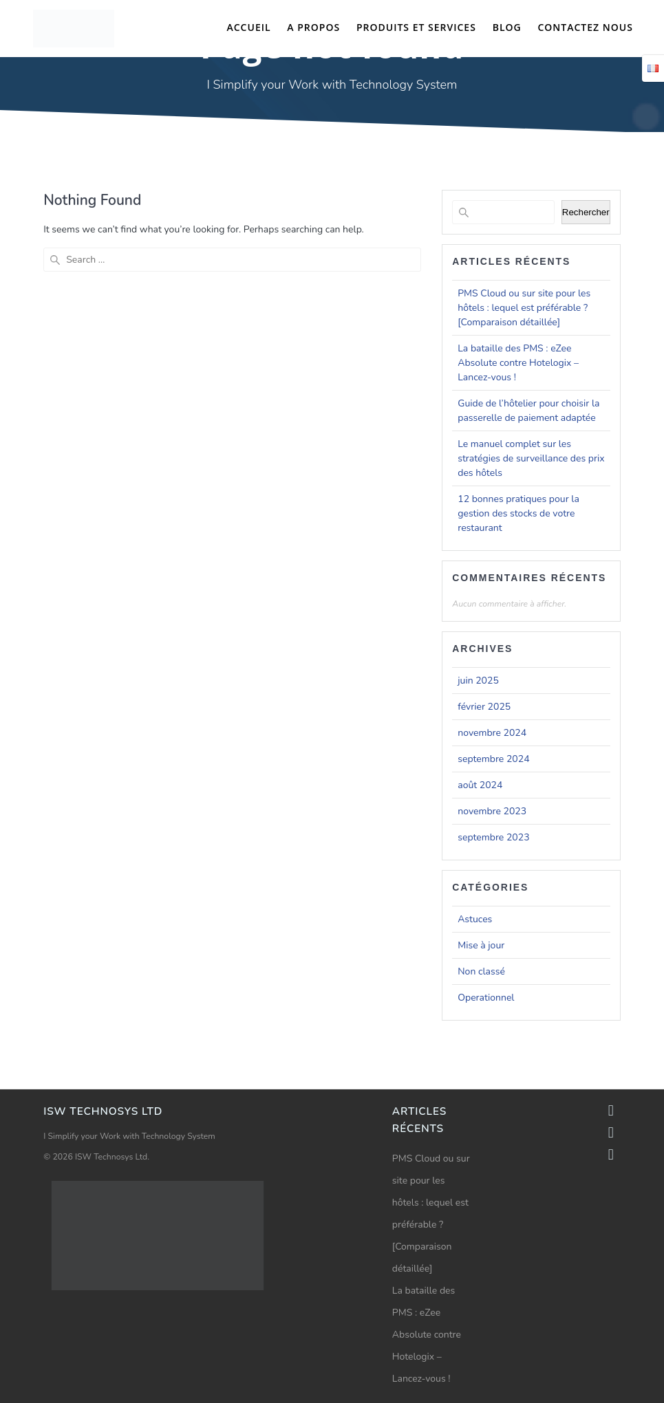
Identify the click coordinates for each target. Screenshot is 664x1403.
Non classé (481, 971)
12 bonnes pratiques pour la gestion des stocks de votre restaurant (518, 513)
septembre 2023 (493, 837)
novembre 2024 (492, 732)
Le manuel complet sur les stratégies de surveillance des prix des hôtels (531, 458)
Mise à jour (481, 945)
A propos (313, 27)
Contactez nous (584, 27)
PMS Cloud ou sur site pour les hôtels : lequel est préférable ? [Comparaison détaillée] (524, 308)
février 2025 (484, 706)
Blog (507, 27)
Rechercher (586, 212)
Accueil (248, 27)
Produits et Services (416, 27)
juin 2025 (478, 680)
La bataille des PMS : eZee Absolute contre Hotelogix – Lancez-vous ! (518, 363)
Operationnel (486, 997)
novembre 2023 (492, 811)
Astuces (475, 919)
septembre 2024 (493, 758)
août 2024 (480, 785)
